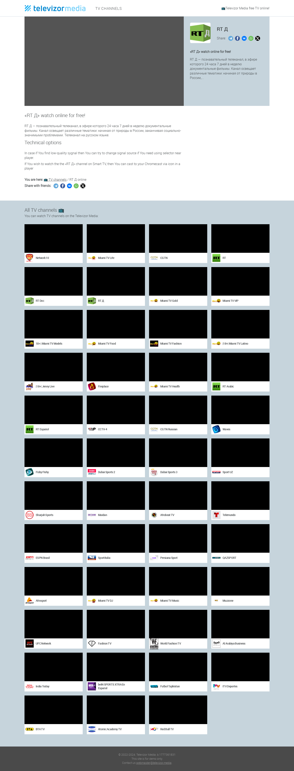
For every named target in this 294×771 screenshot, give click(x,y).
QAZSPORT (229, 558)
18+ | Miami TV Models (49, 343)
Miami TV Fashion (171, 343)
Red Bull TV (167, 729)
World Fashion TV (170, 643)
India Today (42, 686)
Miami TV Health (170, 386)
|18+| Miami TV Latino (235, 343)
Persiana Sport (168, 558)
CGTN (163, 258)
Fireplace (103, 386)
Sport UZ (228, 472)
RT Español (42, 429)
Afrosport (41, 600)
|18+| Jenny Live (45, 386)
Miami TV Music (169, 600)
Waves (226, 429)
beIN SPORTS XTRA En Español (111, 686)
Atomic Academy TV (109, 729)
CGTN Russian (168, 429)
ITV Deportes (230, 686)
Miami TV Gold (169, 301)
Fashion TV (104, 643)
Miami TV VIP (230, 301)
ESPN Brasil (43, 558)
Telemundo (229, 515)
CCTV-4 (102, 429)
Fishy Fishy (42, 472)
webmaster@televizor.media (154, 763)
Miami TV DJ (105, 600)
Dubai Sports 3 (168, 472)
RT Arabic (228, 386)
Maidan (102, 515)
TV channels (107, 8)
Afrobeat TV (167, 515)
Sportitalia (104, 558)
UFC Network (43, 643)
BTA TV (40, 729)
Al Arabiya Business (234, 643)
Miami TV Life (106, 258)
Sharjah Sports (44, 515)
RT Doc (40, 301)
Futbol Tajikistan (170, 686)
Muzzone (228, 600)
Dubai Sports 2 (106, 472)
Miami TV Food (107, 343)
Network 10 (42, 258)
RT (224, 258)
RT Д (101, 301)
